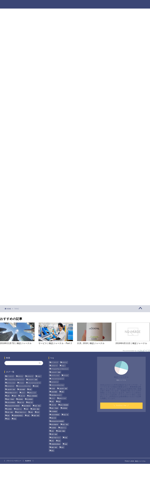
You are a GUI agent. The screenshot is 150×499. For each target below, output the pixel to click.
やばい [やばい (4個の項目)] (39, 376)
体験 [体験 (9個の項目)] (30, 389)
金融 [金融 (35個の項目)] (28, 415)
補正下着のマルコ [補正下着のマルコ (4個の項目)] (21, 412)
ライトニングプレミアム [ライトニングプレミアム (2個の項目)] (24, 386)
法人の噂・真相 (48, 4)
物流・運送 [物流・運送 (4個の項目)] (37, 406)
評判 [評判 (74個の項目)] (38, 412)
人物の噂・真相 (88, 4)
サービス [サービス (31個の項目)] (21, 383)
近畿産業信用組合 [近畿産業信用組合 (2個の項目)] (18, 415)
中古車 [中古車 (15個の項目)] (36, 386)
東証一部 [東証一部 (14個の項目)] (21, 402)
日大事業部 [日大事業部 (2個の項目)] (29, 399)
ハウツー (106, 4)
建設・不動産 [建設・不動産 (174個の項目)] (10, 399)
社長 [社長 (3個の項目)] (27, 409)
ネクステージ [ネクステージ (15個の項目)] (10, 386)
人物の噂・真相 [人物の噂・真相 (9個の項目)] (11, 389)
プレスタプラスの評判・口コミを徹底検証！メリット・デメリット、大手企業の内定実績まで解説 (125, 114)
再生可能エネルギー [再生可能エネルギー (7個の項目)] (12, 392)
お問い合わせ (138, 4)
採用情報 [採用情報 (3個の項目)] (20, 399)
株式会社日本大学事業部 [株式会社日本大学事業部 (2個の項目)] (13, 406)
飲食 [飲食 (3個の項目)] (15, 419)
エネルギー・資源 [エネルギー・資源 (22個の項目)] (32, 379)
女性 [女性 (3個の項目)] (8, 396)
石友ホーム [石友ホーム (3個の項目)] (18, 409)
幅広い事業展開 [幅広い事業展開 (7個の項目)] (33, 396)
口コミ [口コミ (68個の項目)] (23, 392)
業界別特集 (121, 4)
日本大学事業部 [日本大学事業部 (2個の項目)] (11, 402)
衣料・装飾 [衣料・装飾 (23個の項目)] (10, 412)
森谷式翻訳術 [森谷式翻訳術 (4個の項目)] (27, 406)
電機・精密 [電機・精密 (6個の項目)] (36, 415)
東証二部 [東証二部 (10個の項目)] (30, 402)
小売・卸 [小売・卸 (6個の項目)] (22, 396)
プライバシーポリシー (13, 460)
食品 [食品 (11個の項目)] (8, 419)
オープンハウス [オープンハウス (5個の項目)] (11, 383)
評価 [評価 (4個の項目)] (31, 412)
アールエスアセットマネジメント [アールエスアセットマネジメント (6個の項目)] (15, 379)
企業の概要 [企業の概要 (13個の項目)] (22, 389)
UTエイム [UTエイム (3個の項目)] (20, 376)
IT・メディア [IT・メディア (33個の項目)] (10, 376)
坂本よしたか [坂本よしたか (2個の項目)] (32, 392)
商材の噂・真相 (68, 4)
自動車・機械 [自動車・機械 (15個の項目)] (35, 409)
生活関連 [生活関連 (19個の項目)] (9, 409)
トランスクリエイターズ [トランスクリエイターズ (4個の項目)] (34, 383)
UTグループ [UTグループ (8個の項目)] (30, 376)
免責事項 (28, 460)
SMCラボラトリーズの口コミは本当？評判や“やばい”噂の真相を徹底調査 (125, 126)
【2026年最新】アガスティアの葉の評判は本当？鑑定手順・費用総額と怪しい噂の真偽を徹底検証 (125, 140)
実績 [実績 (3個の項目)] (15, 396)
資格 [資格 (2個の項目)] (8, 415)
